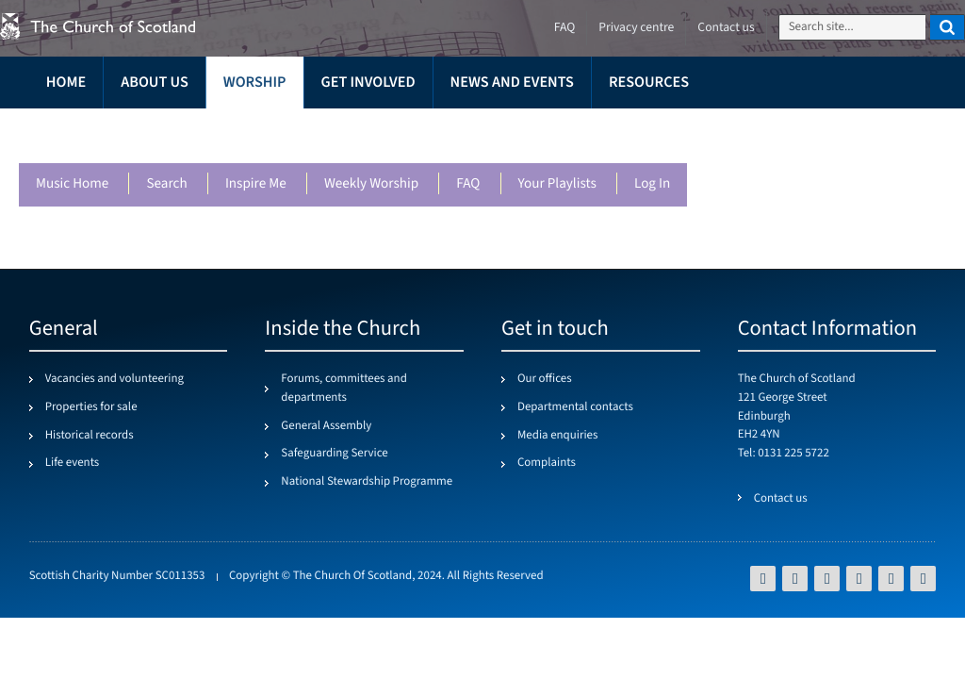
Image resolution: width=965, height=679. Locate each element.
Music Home (72, 184)
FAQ (468, 184)
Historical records (89, 435)
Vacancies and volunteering (114, 379)
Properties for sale (91, 407)
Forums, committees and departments (343, 388)
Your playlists (557, 184)
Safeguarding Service (334, 453)
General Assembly (326, 426)
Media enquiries (557, 435)
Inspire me (255, 184)
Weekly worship (371, 184)
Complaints (546, 463)
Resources (649, 82)
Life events (72, 463)
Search (166, 184)
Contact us (725, 28)
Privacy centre (636, 28)
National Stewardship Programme (366, 481)
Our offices (544, 379)
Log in (652, 184)
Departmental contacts (575, 407)
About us (154, 82)
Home (66, 82)
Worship (254, 82)
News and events (512, 82)
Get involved (368, 82)
